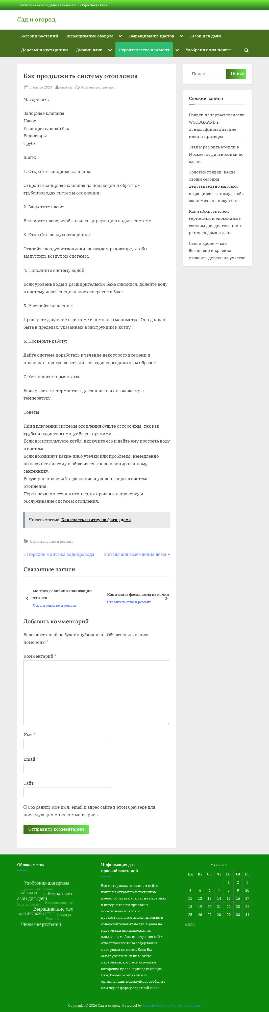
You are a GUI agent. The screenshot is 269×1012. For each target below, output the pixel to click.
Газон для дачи (205, 35)
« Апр (190, 923)
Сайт (28, 783)
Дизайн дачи (89, 49)
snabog (66, 87)
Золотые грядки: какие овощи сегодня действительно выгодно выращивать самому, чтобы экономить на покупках (217, 186)
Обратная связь (94, 5)
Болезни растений (39, 35)
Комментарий (39, 656)
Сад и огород (36, 19)
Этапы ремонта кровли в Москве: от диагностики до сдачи (216, 154)
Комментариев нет (98, 87)
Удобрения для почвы (208, 49)
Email (30, 759)
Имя (29, 735)
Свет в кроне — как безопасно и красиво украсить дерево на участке (217, 250)
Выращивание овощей (89, 35)
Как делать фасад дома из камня (138, 594)
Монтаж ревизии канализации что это (62, 594)
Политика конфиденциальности (47, 5)
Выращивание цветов (151, 35)
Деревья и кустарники (44, 49)
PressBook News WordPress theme (171, 1005)
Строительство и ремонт (144, 49)
